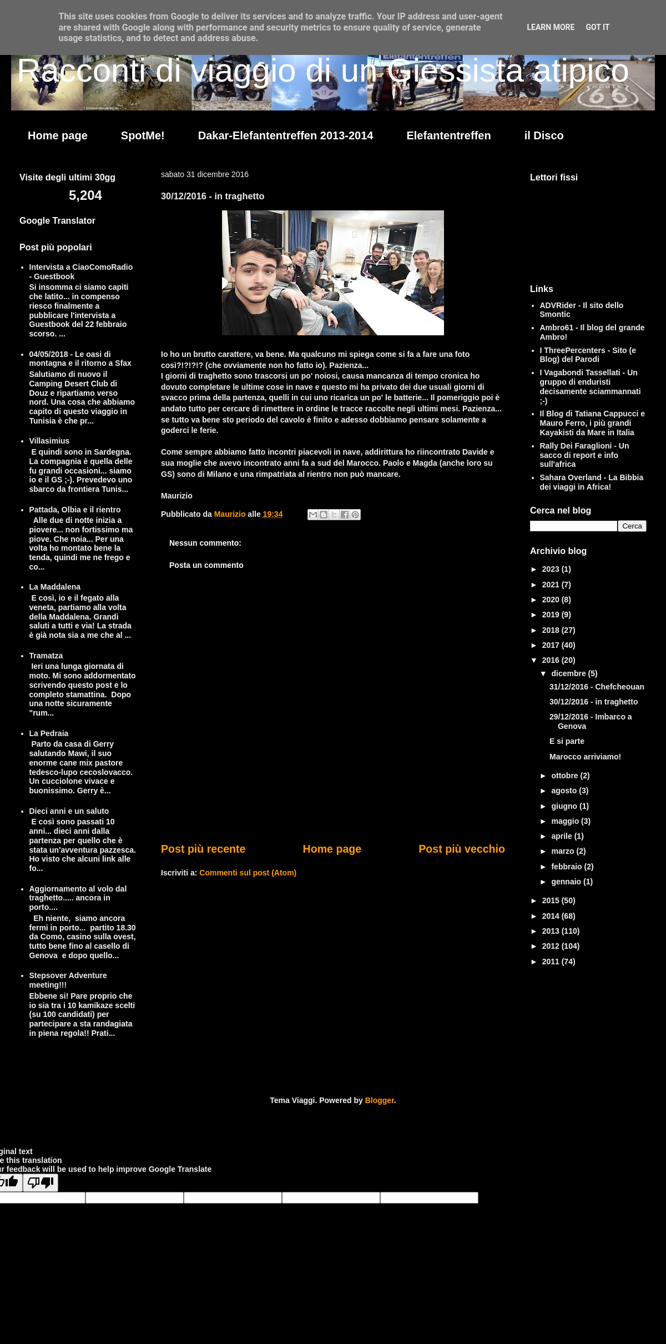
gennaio (567, 881)
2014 (552, 916)
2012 (552, 946)
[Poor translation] (40, 1183)
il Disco (544, 135)
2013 (552, 931)
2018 (552, 630)
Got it (597, 27)
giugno (565, 806)
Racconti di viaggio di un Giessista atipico (323, 70)
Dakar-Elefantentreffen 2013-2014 (286, 135)
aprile (562, 836)
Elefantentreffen (448, 135)
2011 (552, 961)
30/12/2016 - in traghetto (593, 701)
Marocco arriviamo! (585, 756)
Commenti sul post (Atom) (247, 872)
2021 (552, 584)
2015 (552, 900)
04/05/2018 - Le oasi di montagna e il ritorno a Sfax (80, 359)
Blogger (379, 1100)
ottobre (565, 775)
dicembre (569, 673)
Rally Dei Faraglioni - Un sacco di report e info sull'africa (584, 455)
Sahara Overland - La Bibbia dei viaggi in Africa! (592, 482)
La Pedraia (49, 733)
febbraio (567, 866)
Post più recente (203, 849)
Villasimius (49, 440)
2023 (552, 569)
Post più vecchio (461, 849)
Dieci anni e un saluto (69, 811)
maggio (566, 821)
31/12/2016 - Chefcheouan (596, 686)
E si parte (566, 741)
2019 (552, 614)
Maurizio (231, 514)
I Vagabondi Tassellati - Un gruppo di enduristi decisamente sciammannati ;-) (590, 386)
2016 (552, 660)
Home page (58, 135)
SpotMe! (143, 135)
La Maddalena (55, 586)
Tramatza (46, 655)
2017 (552, 645)
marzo (563, 851)
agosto (565, 790)
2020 (552, 599)
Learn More (550, 27)
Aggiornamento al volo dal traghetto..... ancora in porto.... (78, 898)
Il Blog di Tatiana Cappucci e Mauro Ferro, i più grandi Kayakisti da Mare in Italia (592, 423)
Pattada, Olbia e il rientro (75, 509)
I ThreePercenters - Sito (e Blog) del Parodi (588, 355)
